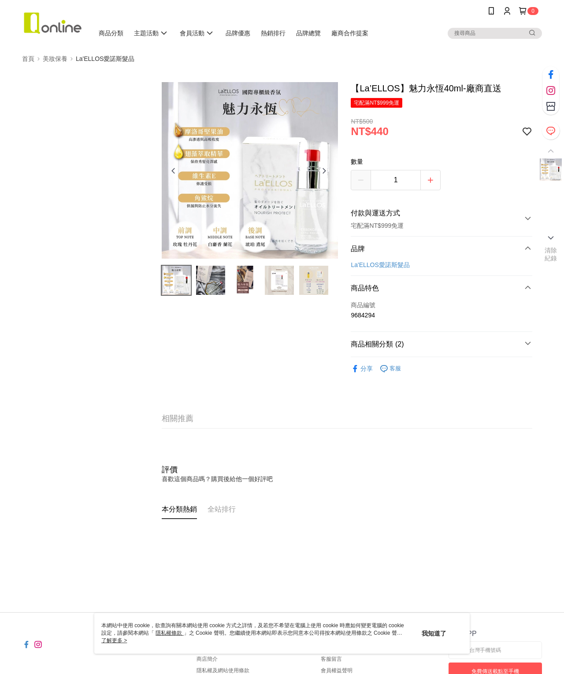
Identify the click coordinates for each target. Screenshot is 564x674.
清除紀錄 (551, 254)
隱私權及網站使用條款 (223, 670)
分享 (362, 368)
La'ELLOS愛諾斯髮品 (380, 264)
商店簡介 (207, 659)
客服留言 (331, 659)
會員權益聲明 (336, 670)
